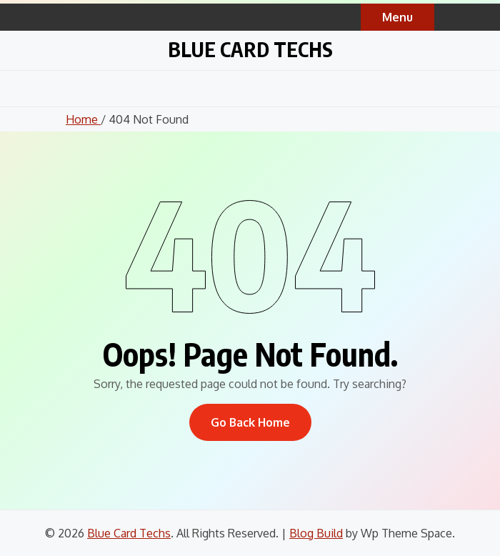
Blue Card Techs (250, 48)
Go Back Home (250, 422)
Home (83, 119)
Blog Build (316, 533)
